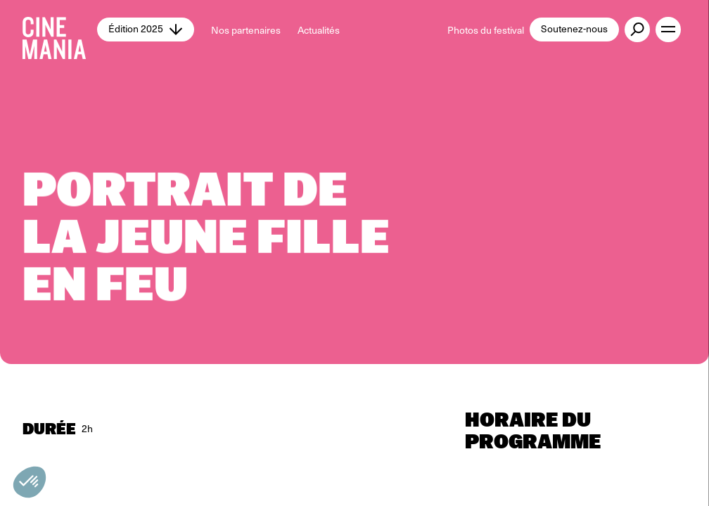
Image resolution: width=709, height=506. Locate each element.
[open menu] (668, 29)
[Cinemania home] (60, 29)
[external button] (637, 29)
